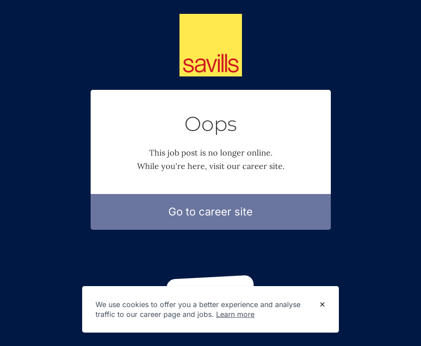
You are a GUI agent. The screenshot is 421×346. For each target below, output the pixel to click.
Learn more (235, 314)
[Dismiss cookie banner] (322, 304)
